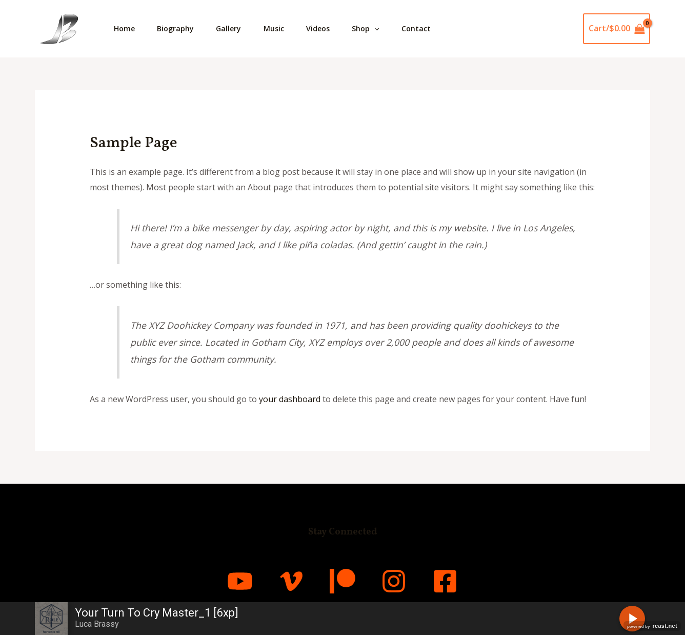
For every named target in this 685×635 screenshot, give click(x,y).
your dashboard (289, 399)
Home (125, 28)
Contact (431, 28)
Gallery (234, 28)
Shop (378, 28)
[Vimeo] (291, 581)
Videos (328, 28)
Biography (178, 28)
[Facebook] (445, 581)
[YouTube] (240, 581)
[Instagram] (394, 581)
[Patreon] (342, 581)
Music (282, 28)
